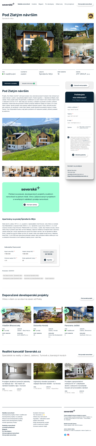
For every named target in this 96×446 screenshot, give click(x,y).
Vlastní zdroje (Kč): (28, 251)
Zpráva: (70, 127)
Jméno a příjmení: (73, 107)
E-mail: (70, 120)
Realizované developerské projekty (12, 420)
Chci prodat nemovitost (85, 4)
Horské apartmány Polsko (9, 422)
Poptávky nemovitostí (8, 425)
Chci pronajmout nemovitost (10, 433)
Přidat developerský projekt (41, 422)
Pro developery (49, 4)
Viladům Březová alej (11, 325)
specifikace (85, 140)
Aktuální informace (28, 83)
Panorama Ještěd (72, 325)
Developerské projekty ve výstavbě (12, 416)
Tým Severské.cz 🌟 (39, 414)
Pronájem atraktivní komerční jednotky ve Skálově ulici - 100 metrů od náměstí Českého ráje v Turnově (16, 384)
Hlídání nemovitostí (38, 420)
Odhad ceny (59, 4)
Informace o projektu (10, 83)
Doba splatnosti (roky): (29, 258)
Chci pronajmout (69, 4)
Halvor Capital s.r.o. (86, 430)
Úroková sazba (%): (10, 258)
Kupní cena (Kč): (9, 251)
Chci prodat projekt (86, 298)
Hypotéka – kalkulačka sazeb (41, 418)
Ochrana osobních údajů (40, 426)
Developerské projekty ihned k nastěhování (14, 414)
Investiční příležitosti (8, 427)
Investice (34, 4)
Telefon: (70, 114)
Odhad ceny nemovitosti (40, 416)
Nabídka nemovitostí (24, 4)
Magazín (41, 4)
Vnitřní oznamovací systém (40, 424)
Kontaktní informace (38, 413)
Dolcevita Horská (41, 325)
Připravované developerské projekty (12, 418)
